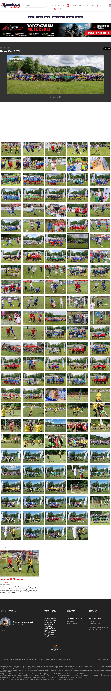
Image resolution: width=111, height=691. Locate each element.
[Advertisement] (55, 120)
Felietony (71, 5)
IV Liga (39, 17)
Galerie (58, 8)
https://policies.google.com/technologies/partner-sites (47, 666)
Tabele (100, 5)
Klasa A (70, 17)
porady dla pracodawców (62, 660)
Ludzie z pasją (58, 5)
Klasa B (79, 17)
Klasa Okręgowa (58, 17)
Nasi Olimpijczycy (86, 5)
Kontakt (98, 660)
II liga (31, 17)
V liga (47, 17)
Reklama (106, 660)
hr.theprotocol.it (48, 660)
